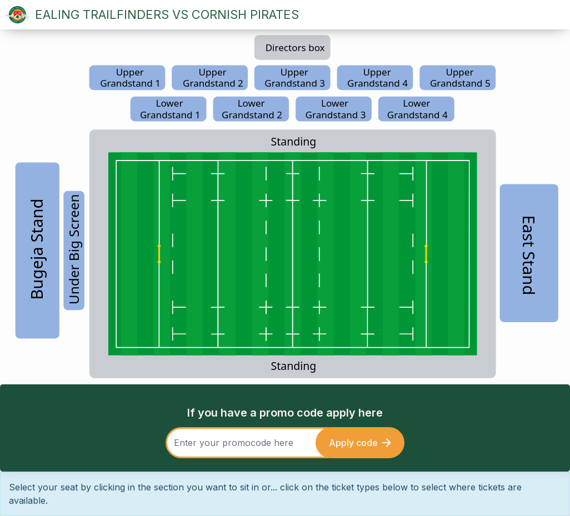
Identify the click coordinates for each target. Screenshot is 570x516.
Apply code (360, 442)
